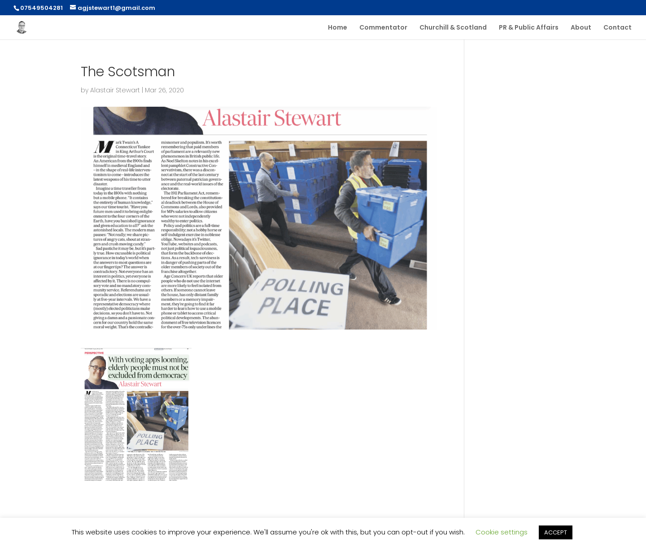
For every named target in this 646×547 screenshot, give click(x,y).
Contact (617, 28)
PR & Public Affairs (529, 28)
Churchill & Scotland (453, 28)
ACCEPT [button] (555, 532)
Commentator (383, 28)
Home (337, 28)
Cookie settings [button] (502, 532)
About (581, 28)
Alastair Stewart (115, 90)
